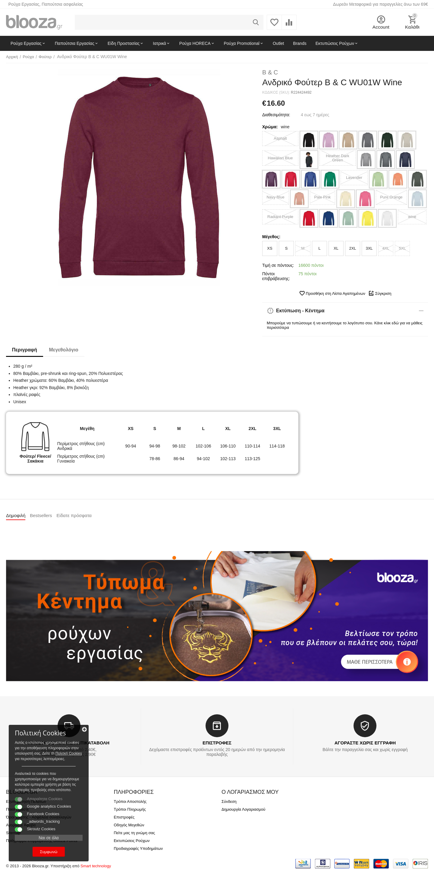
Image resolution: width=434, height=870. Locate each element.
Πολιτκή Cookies (41, 748)
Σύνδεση (229, 801)
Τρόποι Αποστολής (130, 801)
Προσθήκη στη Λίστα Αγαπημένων (332, 293)
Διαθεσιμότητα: (276, 114)
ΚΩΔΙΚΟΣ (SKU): (276, 92)
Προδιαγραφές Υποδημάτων (138, 848)
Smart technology (95, 866)
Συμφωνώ (46, 851)
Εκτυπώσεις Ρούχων (131, 840)
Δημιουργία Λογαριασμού (243, 809)
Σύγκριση (380, 293)
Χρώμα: (270, 126)
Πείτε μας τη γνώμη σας (134, 833)
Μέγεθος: (271, 236)
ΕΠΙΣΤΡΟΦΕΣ (217, 742)
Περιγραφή (24, 349)
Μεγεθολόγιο (63, 349)
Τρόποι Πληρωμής (130, 809)
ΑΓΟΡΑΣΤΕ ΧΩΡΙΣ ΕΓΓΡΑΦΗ (365, 742)
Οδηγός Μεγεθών (129, 825)
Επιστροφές (124, 817)
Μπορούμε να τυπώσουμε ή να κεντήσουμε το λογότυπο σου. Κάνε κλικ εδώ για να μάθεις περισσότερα (345, 325)
